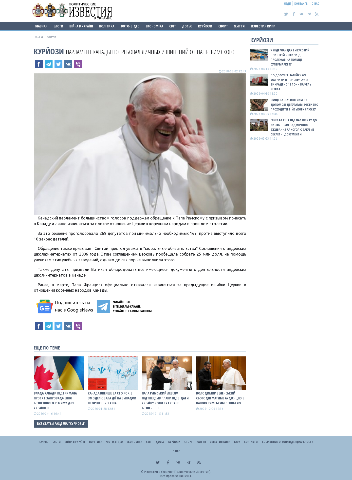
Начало (44, 442)
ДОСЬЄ (187, 26)
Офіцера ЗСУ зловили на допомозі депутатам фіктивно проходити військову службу (294, 104)
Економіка (154, 26)
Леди (287, 3)
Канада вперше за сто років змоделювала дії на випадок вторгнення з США (112, 398)
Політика (106, 26)
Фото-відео (130, 26)
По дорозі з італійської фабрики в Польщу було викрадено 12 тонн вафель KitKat (291, 82)
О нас (315, 3)
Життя (239, 26)
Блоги (58, 26)
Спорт (223, 26)
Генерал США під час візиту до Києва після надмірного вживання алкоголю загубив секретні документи (294, 127)
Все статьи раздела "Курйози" (61, 423)
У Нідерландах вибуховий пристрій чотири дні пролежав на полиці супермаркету (290, 57)
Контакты (301, 3)
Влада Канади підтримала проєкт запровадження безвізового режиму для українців (55, 400)
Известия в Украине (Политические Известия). (177, 471)
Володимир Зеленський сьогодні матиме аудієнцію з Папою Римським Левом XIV (220, 398)
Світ (172, 26)
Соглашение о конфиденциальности (288, 442)
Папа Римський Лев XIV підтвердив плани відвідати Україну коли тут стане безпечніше (165, 400)
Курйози (205, 26)
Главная (41, 26)
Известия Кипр (263, 26)
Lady (237, 442)
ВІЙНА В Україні (81, 26)
